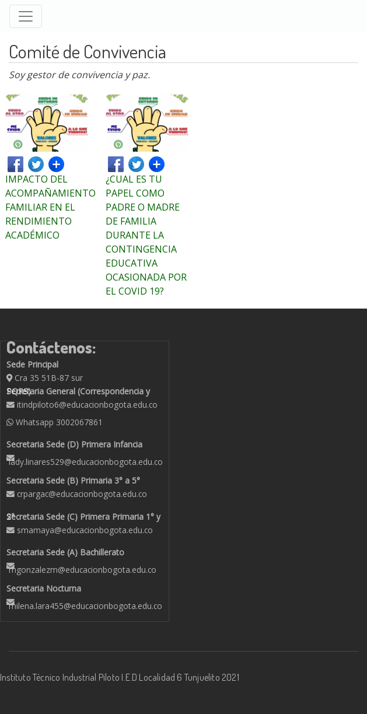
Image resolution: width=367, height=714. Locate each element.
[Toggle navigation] (25, 16)
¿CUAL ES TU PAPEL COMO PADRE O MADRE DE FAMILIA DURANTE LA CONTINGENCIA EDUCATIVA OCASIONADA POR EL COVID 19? (146, 235)
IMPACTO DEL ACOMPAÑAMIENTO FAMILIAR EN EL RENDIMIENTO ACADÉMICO (50, 207)
